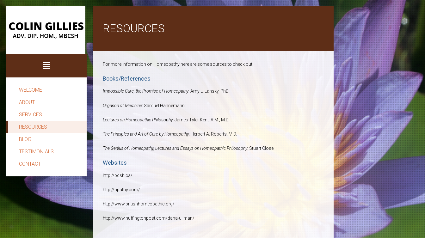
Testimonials (36, 152)
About (27, 102)
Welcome (30, 90)
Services (30, 115)
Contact (30, 164)
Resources (33, 127)
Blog (25, 139)
